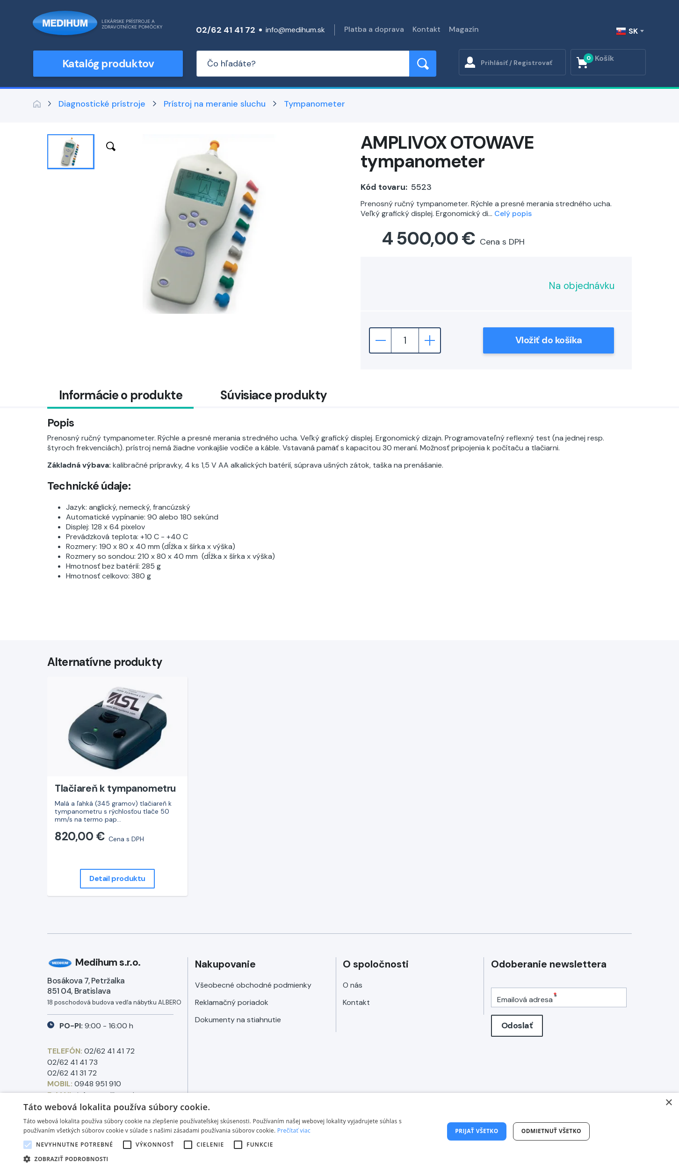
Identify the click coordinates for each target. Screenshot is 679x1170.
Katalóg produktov (108, 64)
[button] (227, 1158)
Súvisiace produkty (273, 395)
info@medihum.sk (295, 30)
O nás (352, 985)
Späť (37, 104)
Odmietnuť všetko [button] (551, 1131)
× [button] (668, 1102)
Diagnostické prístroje (101, 103)
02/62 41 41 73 (72, 1062)
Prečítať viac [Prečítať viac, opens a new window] (294, 1130)
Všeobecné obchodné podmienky (253, 985)
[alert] (339, 1131)
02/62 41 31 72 (72, 1073)
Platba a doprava (374, 29)
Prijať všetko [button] (476, 1131)
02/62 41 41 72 (225, 30)
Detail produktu (117, 878)
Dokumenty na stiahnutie (238, 1020)
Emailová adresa (525, 999)
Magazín (464, 29)
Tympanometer (314, 103)
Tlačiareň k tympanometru (115, 788)
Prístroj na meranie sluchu (215, 103)
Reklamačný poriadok (231, 1002)
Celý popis (513, 213)
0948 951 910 (97, 1084)
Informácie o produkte (120, 395)
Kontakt (426, 29)
